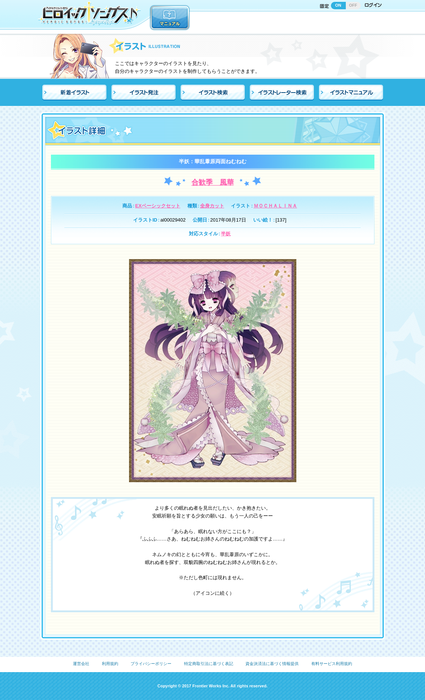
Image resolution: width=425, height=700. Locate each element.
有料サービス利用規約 (331, 663)
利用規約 (110, 663)
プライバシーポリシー (151, 663)
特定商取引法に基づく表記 (208, 663)
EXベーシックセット (157, 206)
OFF (353, 5)
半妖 (226, 233)
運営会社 (81, 663)
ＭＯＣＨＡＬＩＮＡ (275, 206)
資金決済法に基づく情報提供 (272, 663)
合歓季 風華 (212, 182)
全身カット (212, 206)
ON (338, 5)
